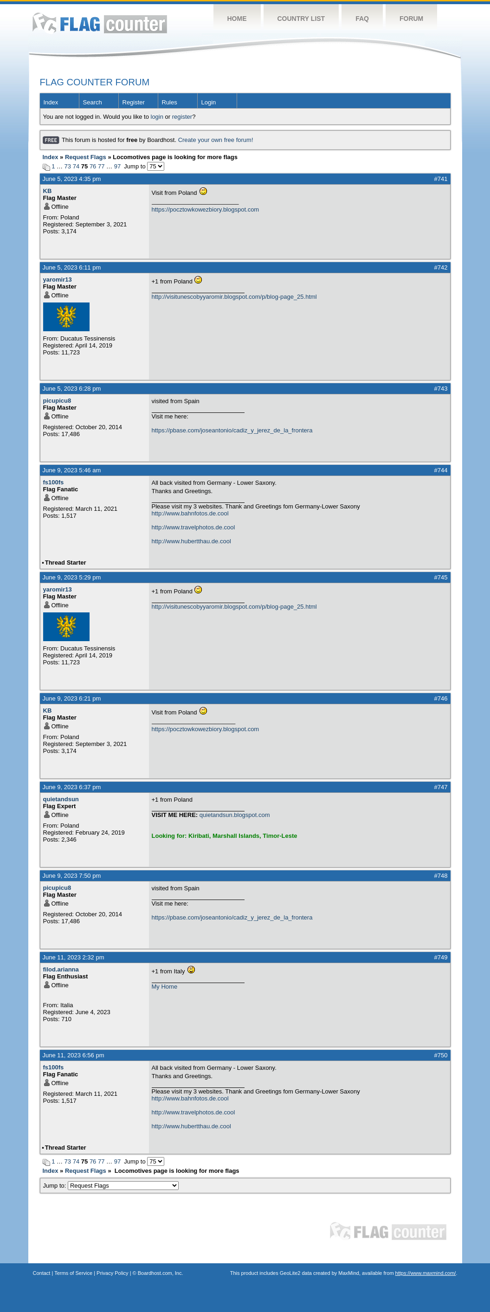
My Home (165, 986)
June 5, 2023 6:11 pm (72, 267)
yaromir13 (57, 279)
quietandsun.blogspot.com (235, 814)
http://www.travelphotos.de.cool (193, 527)
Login (208, 102)
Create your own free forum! (215, 139)
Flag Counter (99, 23)
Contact (42, 1273)
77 (101, 166)
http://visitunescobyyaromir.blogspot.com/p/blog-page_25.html (234, 296)
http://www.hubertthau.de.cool (191, 541)
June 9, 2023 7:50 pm (72, 875)
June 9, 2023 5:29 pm (72, 577)
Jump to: (111, 1185)
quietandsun (61, 799)
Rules (169, 102)
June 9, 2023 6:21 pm (72, 698)
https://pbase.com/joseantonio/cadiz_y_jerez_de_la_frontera (232, 430)
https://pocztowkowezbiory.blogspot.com (205, 209)
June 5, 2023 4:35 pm (72, 178)
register (182, 116)
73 (67, 166)
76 (93, 166)
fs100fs (53, 482)
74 (76, 166)
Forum (411, 18)
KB (47, 190)
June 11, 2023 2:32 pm (73, 957)
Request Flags (85, 157)
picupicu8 (57, 400)
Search (92, 102)
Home (237, 18)
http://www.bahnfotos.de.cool (190, 513)
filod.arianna (61, 969)
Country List (301, 18)
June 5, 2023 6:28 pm (72, 388)
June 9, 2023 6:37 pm (72, 787)
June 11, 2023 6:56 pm (73, 1055)
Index (51, 102)
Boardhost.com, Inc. (160, 1273)
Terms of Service (73, 1273)
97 (117, 166)
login (157, 116)
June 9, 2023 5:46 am (72, 470)
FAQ (362, 18)
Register (133, 102)
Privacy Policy (112, 1273)
